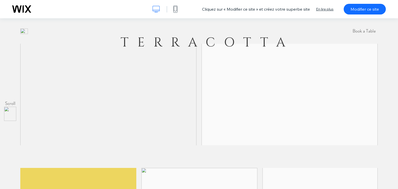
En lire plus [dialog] (325, 9)
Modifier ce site (365, 9)
